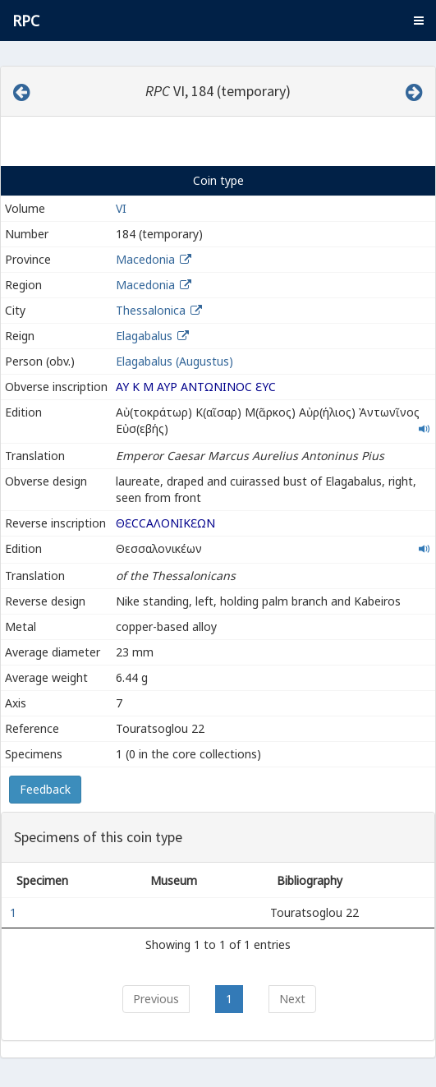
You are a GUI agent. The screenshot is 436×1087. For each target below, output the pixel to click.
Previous (156, 998)
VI (121, 208)
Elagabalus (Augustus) (174, 361)
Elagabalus (144, 335)
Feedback (45, 789)
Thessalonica (151, 310)
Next (292, 998)
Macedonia (145, 259)
